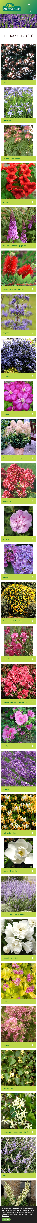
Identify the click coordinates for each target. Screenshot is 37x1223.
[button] (29, 4)
